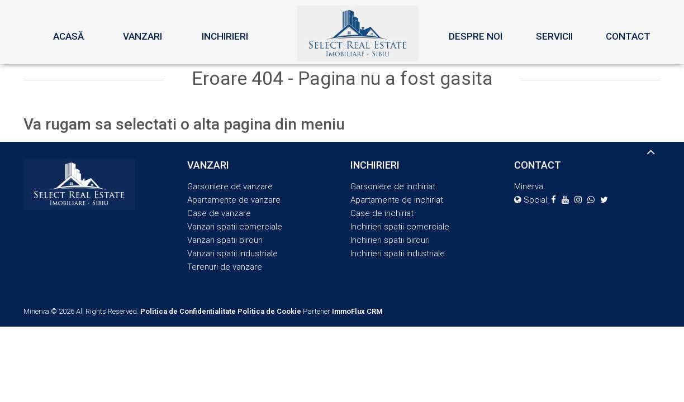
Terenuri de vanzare (224, 267)
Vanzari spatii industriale (232, 253)
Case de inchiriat (382, 213)
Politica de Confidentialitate (188, 311)
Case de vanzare (219, 213)
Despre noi (475, 36)
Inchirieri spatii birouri (390, 240)
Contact (628, 36)
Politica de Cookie (269, 311)
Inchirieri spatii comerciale (399, 227)
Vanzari (142, 36)
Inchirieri (225, 36)
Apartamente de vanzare (234, 200)
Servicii (554, 36)
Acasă (68, 36)
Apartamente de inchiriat (396, 200)
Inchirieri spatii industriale (397, 253)
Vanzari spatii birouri (225, 240)
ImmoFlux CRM (357, 311)
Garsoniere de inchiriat (392, 186)
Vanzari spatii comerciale (234, 227)
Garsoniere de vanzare (230, 186)
